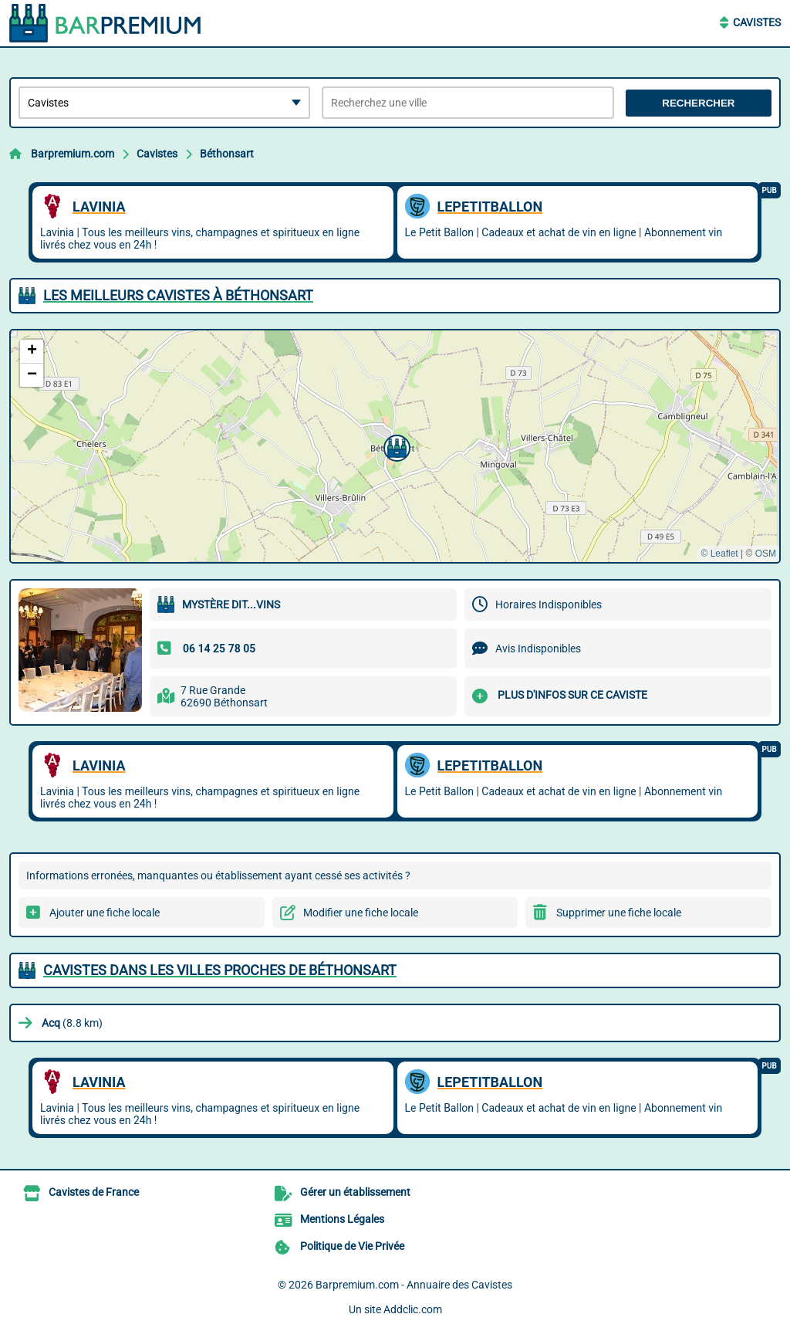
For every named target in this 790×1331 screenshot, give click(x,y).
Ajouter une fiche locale (104, 912)
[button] (395, 446)
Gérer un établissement (355, 1192)
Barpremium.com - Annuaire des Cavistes (414, 1285)
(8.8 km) (72, 1023)
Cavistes (757, 22)
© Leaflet (719, 553)
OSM (765, 553)
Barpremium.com (72, 153)
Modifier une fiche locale (360, 912)
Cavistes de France (94, 1192)
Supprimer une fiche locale (618, 912)
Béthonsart (227, 153)
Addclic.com (412, 1309)
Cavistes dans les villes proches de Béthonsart (220, 970)
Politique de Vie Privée (352, 1246)
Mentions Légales (342, 1219)
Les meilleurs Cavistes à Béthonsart (178, 295)
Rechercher (698, 103)
